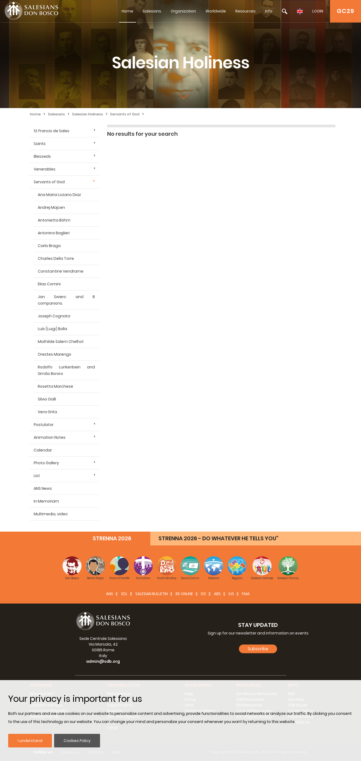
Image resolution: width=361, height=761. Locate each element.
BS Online (184, 593)
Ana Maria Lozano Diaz (59, 194)
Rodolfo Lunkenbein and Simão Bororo (66, 370)
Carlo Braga (49, 245)
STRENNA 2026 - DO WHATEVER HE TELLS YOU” (218, 538)
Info (268, 11)
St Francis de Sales (51, 131)
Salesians (152, 11)
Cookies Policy (77, 740)
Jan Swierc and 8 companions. (66, 300)
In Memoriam (46, 501)
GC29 (345, 11)
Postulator (44, 424)
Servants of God (124, 114)
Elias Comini (49, 284)
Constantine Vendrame (60, 271)
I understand (30, 740)
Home (127, 11)
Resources (245, 11)
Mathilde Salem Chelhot (61, 341)
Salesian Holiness (87, 114)
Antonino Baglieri (54, 233)
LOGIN (317, 11)
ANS (109, 593)
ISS (203, 593)
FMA (246, 593)
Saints (40, 143)
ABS (217, 593)
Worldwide (216, 11)
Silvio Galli (47, 399)
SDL (124, 593)
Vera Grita (47, 412)
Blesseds (42, 156)
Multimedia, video (51, 514)
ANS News (43, 488)
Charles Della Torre (56, 258)
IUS (231, 593)
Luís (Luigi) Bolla (52, 328)
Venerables (44, 169)
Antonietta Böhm (54, 220)
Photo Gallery (46, 463)
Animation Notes (50, 437)
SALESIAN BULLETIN (151, 593)
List (37, 475)
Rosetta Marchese (55, 386)
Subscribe (258, 649)
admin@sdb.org (103, 661)
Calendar (43, 450)
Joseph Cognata (54, 316)
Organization (183, 11)
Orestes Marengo (54, 354)
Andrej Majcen (51, 207)
